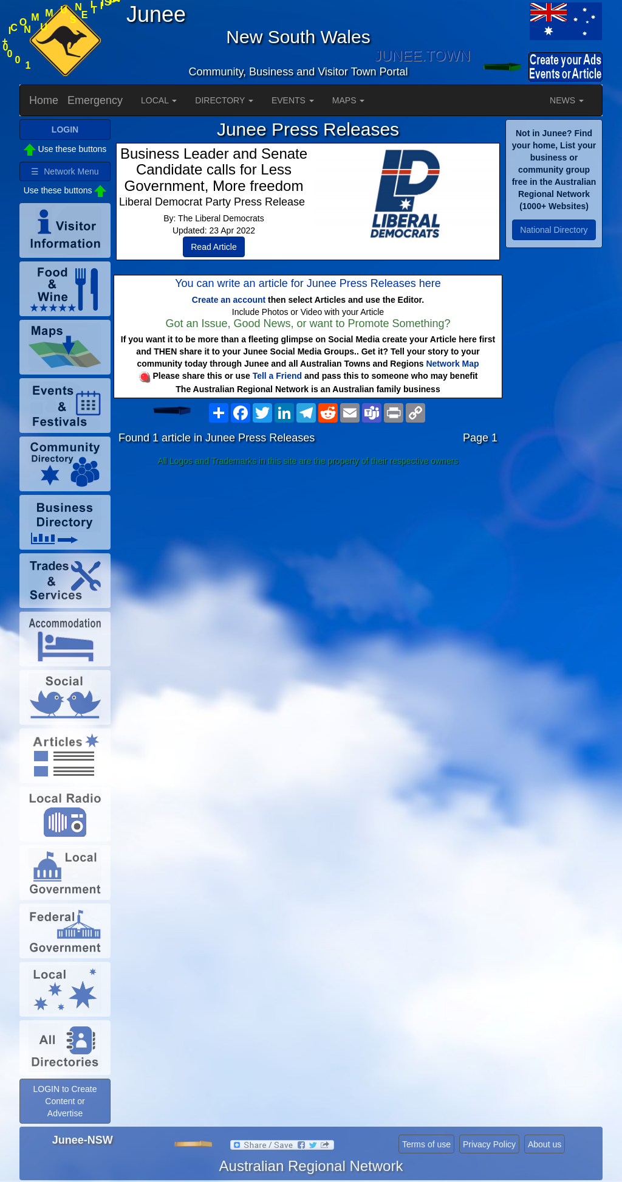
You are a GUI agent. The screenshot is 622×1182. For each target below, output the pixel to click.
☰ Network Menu (64, 171)
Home (43, 100)
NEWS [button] (567, 100)
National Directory (553, 230)
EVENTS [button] (293, 100)
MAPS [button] (348, 100)
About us (544, 1144)
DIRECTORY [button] (224, 100)
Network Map (452, 363)
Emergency (95, 100)
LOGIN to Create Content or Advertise (65, 1101)
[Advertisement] (308, 567)
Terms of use (426, 1144)
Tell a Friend (277, 376)
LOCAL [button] (159, 100)
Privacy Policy (489, 1144)
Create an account (228, 300)
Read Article (213, 247)
